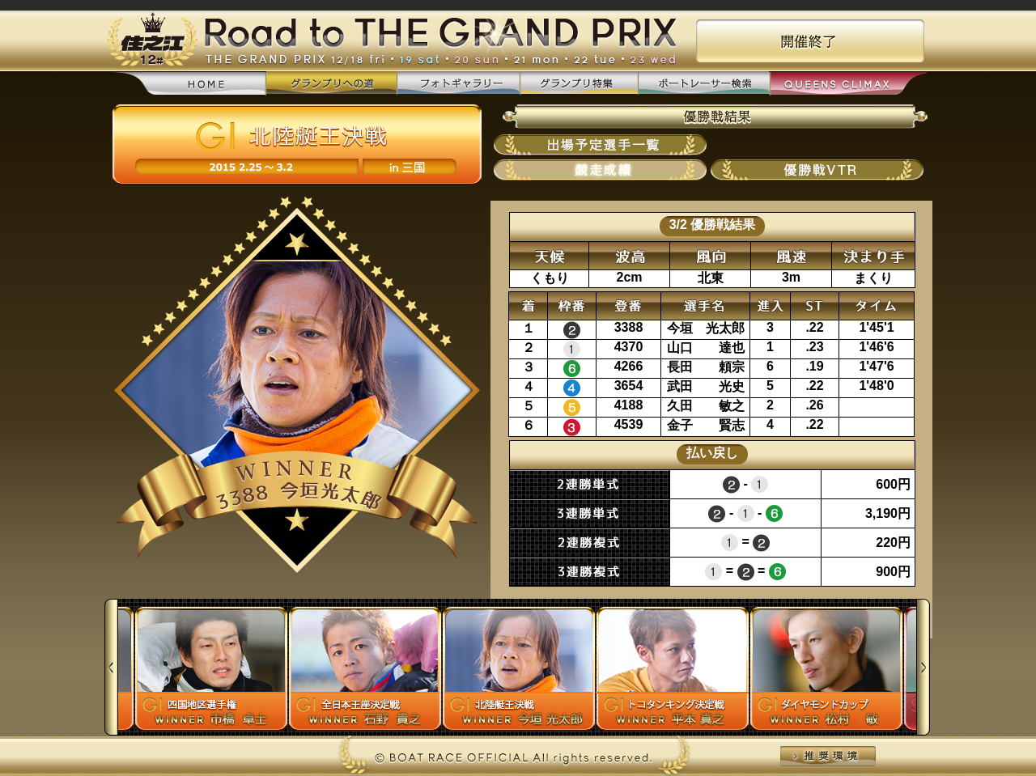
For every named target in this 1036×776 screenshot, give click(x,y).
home (188, 84)
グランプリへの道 (331, 83)
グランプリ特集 (579, 83)
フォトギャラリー (458, 83)
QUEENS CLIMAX (848, 84)
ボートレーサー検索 (703, 83)
